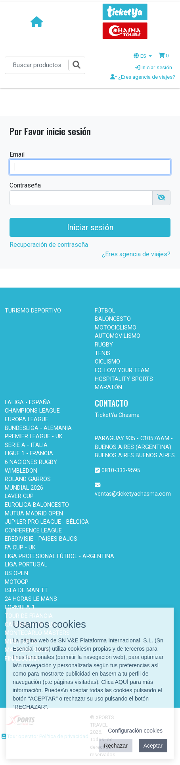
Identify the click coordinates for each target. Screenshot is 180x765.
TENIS (103, 353)
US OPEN (16, 573)
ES (140, 56)
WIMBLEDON (21, 471)
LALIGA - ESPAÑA (28, 402)
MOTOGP (17, 582)
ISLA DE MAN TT (26, 590)
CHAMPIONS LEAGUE (32, 410)
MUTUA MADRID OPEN (34, 513)
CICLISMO (107, 361)
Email (17, 154)
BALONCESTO (113, 319)
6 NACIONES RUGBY (31, 462)
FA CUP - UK (20, 547)
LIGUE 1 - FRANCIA (29, 453)
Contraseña (25, 185)
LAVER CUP (19, 496)
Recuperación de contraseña (49, 244)
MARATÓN (108, 387)
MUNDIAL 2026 (24, 488)
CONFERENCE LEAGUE (33, 530)
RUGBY (104, 344)
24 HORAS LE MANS (31, 599)
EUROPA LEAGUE (26, 419)
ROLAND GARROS (28, 479)
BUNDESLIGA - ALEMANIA (38, 428)
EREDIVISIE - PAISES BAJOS (41, 539)
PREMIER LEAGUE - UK (34, 436)
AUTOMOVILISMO (117, 336)
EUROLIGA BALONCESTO (37, 505)
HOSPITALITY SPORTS (124, 379)
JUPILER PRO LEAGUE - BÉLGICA (47, 522)
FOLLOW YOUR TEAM (122, 370)
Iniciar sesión (153, 67)
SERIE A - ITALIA (26, 445)
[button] (164, 55)
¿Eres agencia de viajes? (142, 77)
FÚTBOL (105, 310)
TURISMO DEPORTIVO (33, 310)
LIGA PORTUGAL (26, 564)
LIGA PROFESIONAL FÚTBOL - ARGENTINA (59, 556)
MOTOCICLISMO (115, 327)
